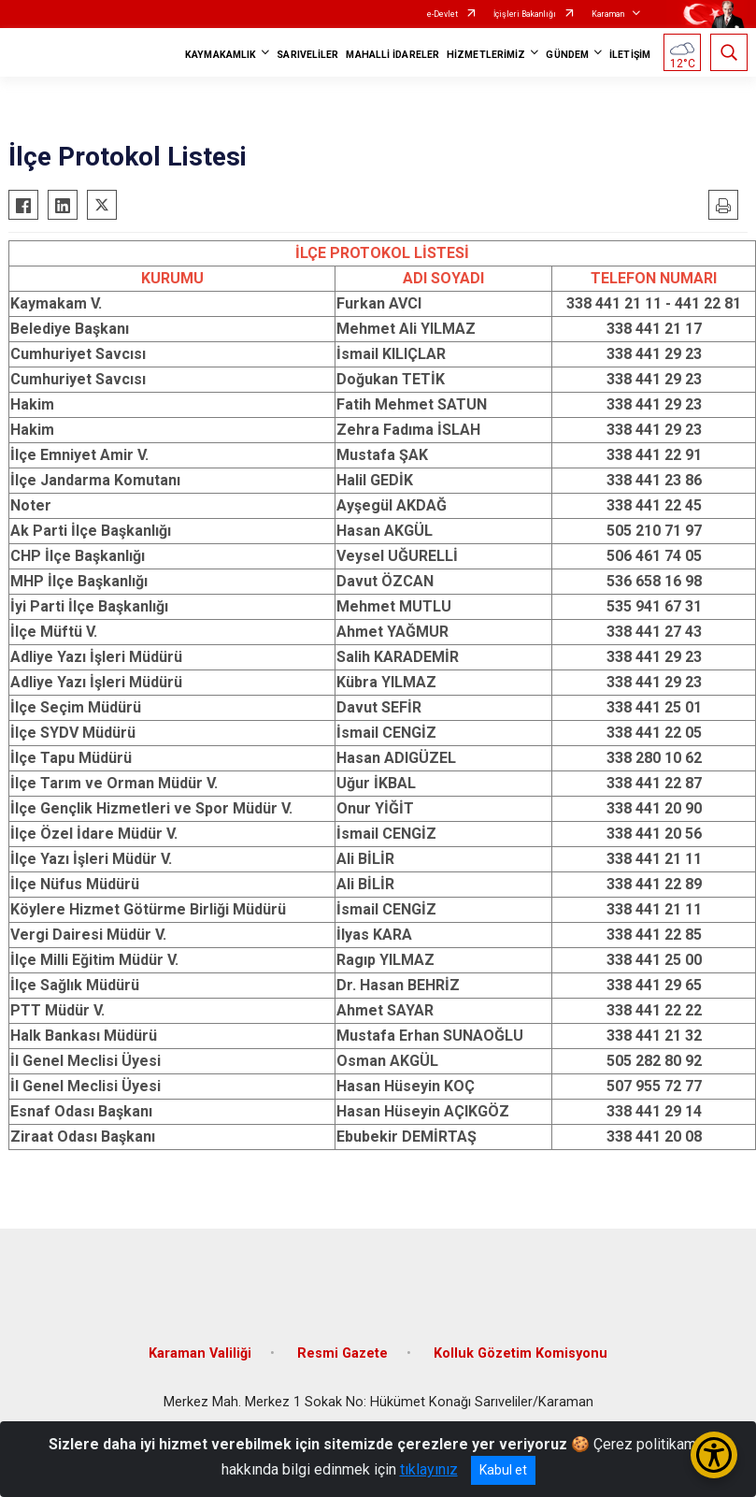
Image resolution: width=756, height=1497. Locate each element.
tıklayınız (429, 1469)
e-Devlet (442, 14)
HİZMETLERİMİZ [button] (486, 55)
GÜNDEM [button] (567, 55)
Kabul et (503, 1469)
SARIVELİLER (307, 55)
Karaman (608, 14)
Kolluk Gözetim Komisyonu (520, 1353)
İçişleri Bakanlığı (524, 14)
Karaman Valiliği (200, 1353)
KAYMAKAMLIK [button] (220, 55)
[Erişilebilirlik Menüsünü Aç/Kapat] (714, 1455)
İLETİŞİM (629, 55)
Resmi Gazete (342, 1353)
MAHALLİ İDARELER (392, 55)
